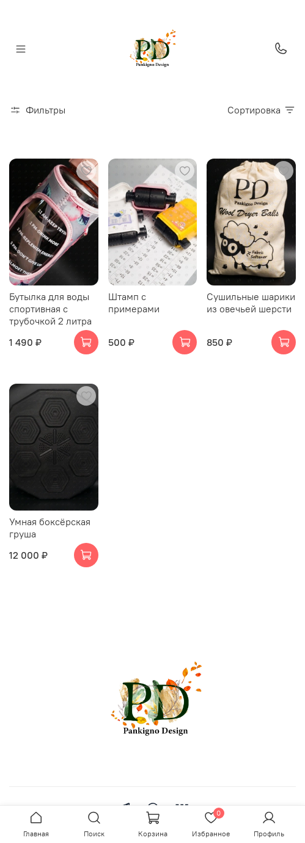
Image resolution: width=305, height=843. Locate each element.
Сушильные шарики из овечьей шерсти (251, 302)
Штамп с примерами (134, 302)
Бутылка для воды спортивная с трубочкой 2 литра (50, 308)
